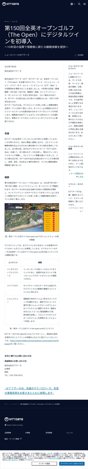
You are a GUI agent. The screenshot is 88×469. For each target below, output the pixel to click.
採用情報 (49, 433)
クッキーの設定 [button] (56, 458)
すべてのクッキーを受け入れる (72, 464)
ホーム (7, 21)
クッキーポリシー (12, 460)
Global (15, 425)
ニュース (14, 21)
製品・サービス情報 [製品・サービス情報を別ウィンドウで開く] (12, 439)
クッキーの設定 (44, 464)
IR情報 (27, 433)
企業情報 (8, 433)
